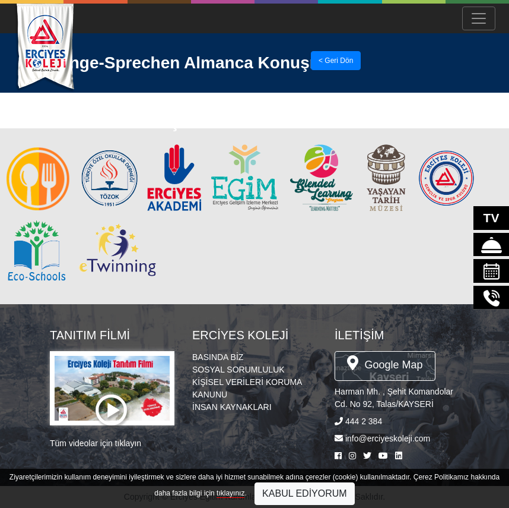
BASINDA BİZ (217, 357)
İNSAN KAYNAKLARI (232, 407)
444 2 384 (363, 421)
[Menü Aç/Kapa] (478, 18)
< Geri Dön (336, 60)
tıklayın (128, 443)
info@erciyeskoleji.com (387, 438)
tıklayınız (230, 493)
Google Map (384, 363)
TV (491, 218)
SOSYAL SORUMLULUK (238, 369)
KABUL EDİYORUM (304, 493)
